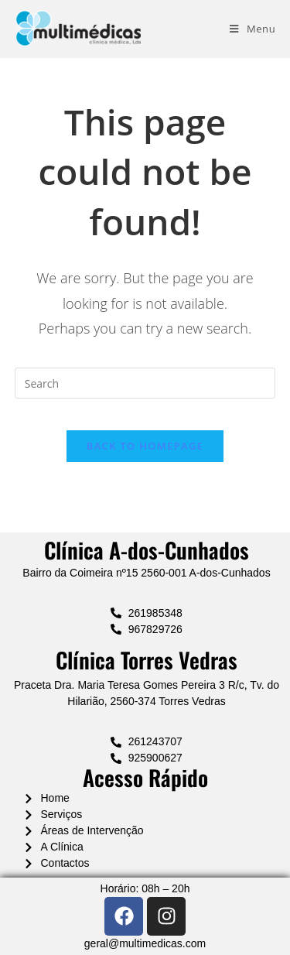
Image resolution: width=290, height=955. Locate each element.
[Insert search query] (145, 383)
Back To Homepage (145, 446)
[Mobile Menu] (252, 29)
